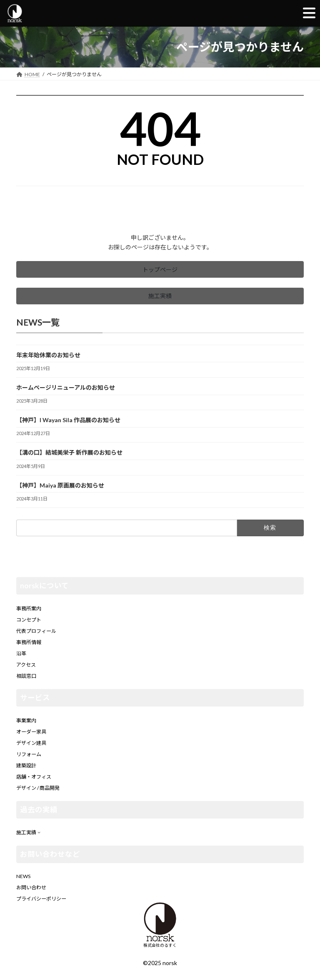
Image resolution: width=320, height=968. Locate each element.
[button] (160, 269)
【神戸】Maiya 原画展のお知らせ (60, 484)
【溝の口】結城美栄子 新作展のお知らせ (69, 452)
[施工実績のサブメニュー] (39, 832)
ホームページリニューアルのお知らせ (65, 387)
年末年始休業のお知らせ (48, 354)
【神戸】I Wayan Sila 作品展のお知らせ (68, 419)
